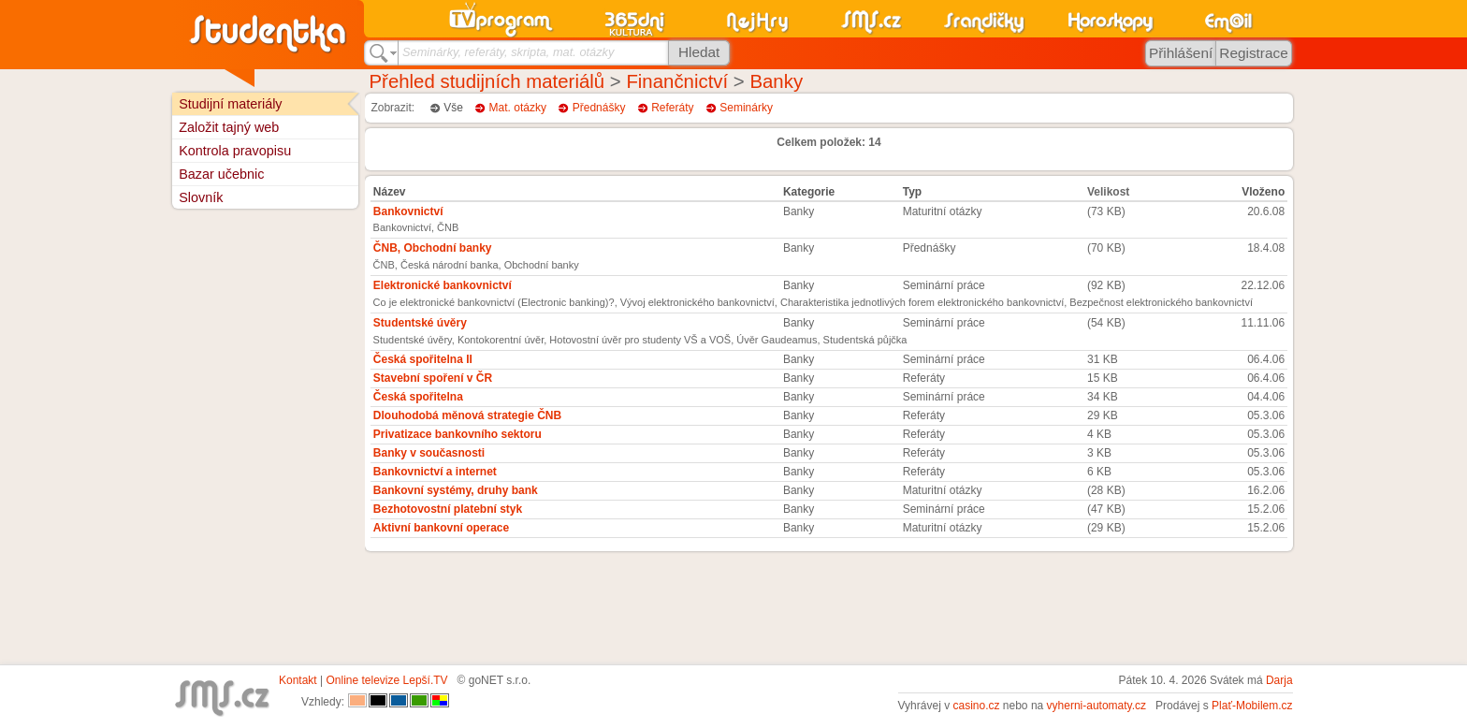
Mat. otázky (517, 107)
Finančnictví (677, 81)
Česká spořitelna (418, 396)
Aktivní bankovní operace (441, 527)
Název (389, 191)
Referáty (672, 107)
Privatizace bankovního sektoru (457, 434)
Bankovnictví (408, 211)
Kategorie (809, 191)
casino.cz (975, 705)
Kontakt (298, 680)
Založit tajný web (229, 127)
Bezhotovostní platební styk (447, 509)
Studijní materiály (230, 103)
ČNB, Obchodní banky (432, 248)
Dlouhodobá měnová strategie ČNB (467, 415)
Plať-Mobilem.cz (1252, 705)
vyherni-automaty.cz (1096, 705)
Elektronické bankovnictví (442, 285)
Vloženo (1263, 191)
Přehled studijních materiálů (487, 81)
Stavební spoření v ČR (432, 378)
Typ (912, 191)
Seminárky (746, 107)
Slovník (201, 197)
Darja (1279, 680)
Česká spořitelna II (422, 359)
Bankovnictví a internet (435, 471)
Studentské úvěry (420, 322)
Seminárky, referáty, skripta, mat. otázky (508, 52)
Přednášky (599, 107)
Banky (776, 81)
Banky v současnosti (429, 452)
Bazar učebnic (221, 174)
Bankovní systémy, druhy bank (455, 490)
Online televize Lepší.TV (387, 680)
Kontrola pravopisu (235, 150)
